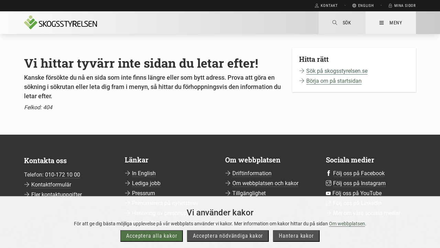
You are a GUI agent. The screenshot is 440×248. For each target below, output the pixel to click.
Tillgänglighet (249, 193)
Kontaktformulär (51, 184)
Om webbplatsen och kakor (265, 183)
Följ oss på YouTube (357, 193)
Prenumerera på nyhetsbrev (165, 203)
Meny (390, 22)
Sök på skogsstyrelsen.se (336, 71)
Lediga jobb (146, 183)
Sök (341, 22)
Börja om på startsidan (334, 81)
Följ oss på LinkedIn (357, 203)
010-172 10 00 (62, 174)
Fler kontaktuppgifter (56, 194)
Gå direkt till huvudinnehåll (273, 5)
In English (144, 173)
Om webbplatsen (347, 235)
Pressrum (143, 193)
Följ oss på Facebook (359, 173)
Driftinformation (252, 173)
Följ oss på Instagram (359, 183)
